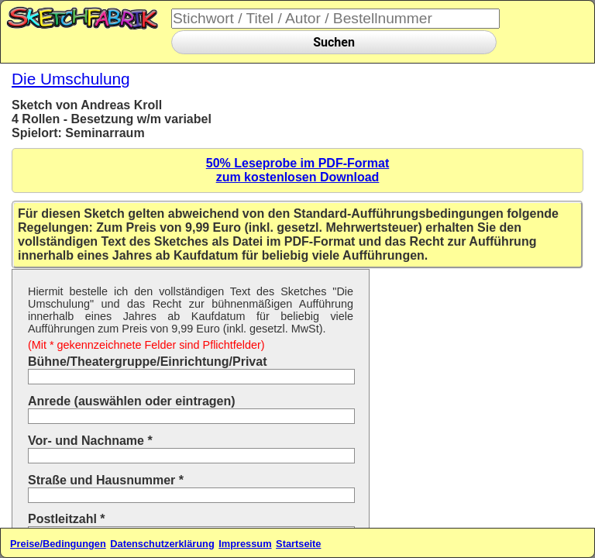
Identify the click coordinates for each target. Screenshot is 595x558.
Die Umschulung (71, 79)
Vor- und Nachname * (90, 440)
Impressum (244, 543)
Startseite (298, 543)
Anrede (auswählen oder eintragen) (132, 401)
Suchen (334, 42)
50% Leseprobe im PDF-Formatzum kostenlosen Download (298, 170)
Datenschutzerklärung (162, 543)
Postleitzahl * (66, 518)
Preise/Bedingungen (58, 543)
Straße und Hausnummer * (106, 480)
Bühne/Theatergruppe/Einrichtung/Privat (147, 361)
